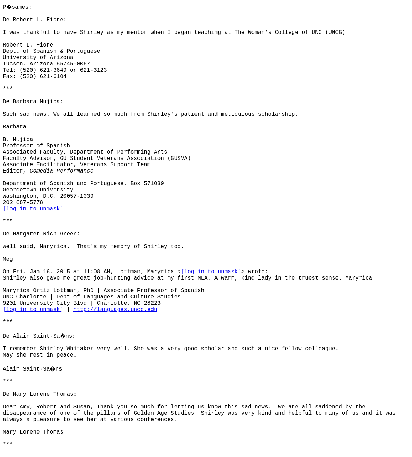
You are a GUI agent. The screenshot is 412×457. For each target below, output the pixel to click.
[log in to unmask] (33, 209)
